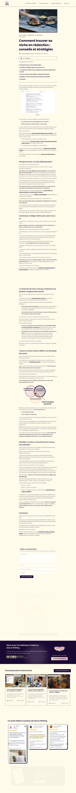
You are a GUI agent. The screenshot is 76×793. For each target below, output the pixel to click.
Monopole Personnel (35, 362)
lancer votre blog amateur (48, 154)
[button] (44, 3)
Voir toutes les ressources (62, 670)
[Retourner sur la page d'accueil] (7, 3)
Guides (24, 35)
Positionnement (30, 35)
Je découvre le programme (59, 658)
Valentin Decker (28, 58)
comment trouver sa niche (38, 298)
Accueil (20, 35)
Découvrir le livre (39, 778)
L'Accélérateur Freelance (30, 3)
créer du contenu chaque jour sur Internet (42, 133)
